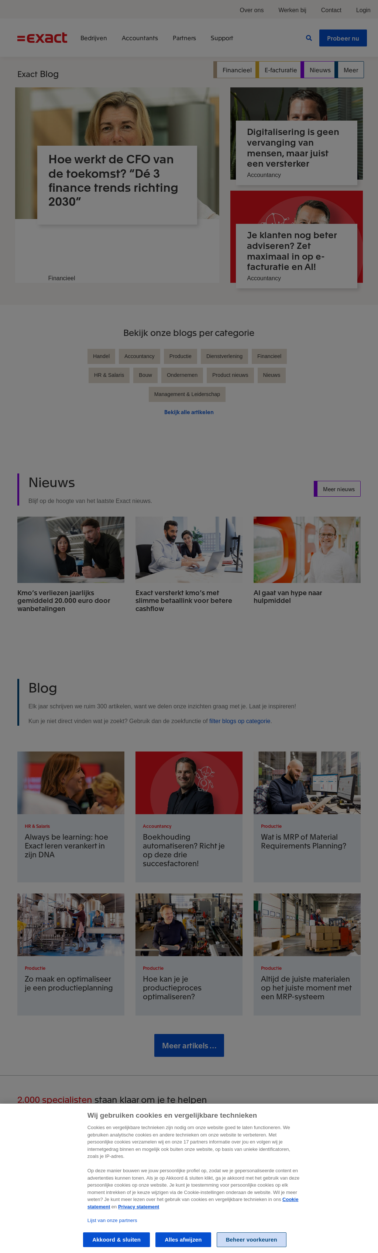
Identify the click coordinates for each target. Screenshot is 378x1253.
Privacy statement (138, 1215)
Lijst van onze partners (112, 1229)
